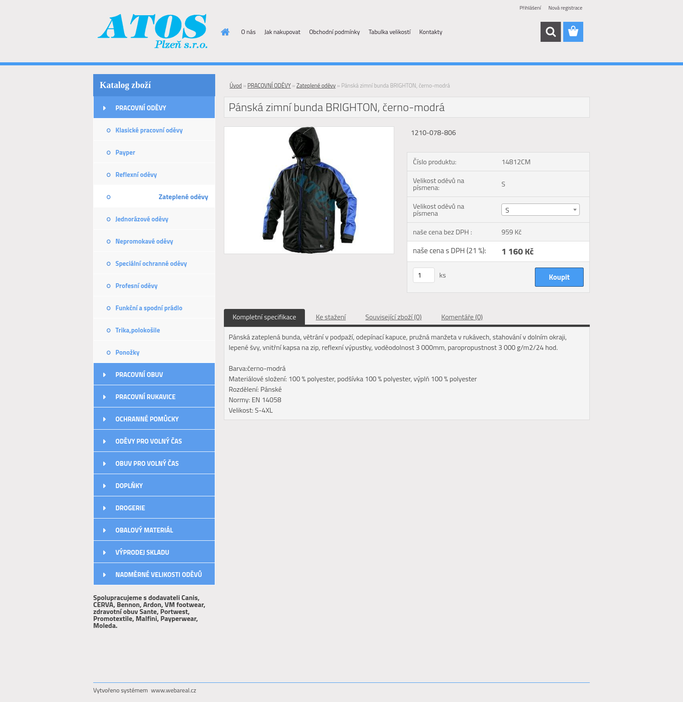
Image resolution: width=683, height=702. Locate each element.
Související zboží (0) (393, 317)
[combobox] (540, 209)
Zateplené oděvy (183, 196)
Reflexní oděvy (136, 175)
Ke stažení (331, 317)
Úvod (236, 85)
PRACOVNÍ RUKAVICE (145, 397)
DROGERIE (130, 508)
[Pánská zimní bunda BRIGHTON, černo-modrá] (309, 130)
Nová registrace (565, 7)
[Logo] (153, 32)
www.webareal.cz (173, 690)
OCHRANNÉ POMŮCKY (147, 419)
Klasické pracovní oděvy (149, 130)
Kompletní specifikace (264, 317)
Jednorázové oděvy (142, 219)
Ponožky (127, 352)
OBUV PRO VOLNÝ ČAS (147, 463)
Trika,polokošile (137, 330)
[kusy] (424, 275)
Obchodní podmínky (334, 31)
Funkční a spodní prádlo (149, 308)
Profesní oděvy (136, 286)
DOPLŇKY (129, 486)
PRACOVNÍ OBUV (139, 375)
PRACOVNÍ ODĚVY (140, 108)
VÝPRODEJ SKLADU (142, 552)
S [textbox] (507, 210)
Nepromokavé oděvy (144, 241)
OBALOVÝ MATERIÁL (144, 530)
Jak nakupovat (282, 31)
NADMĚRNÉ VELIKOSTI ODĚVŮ (158, 575)
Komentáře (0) (462, 317)
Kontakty (431, 31)
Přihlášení (530, 7)
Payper (125, 152)
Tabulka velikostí (389, 31)
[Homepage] (225, 32)
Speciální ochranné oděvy (151, 263)
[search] (551, 32)
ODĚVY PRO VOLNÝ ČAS (148, 441)
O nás (248, 31)
